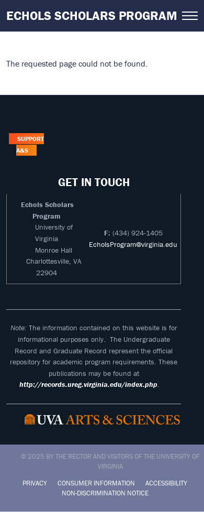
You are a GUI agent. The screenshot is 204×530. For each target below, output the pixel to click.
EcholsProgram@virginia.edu (133, 244)
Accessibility (166, 483)
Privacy (34, 483)
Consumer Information (96, 483)
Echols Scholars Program (91, 15)
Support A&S (29, 144)
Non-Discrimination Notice (105, 493)
